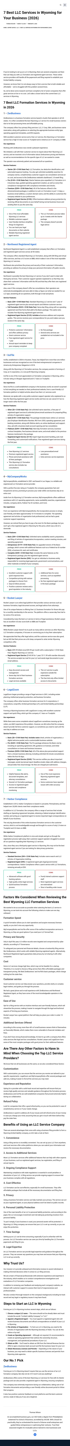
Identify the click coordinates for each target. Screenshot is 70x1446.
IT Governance (24, 944)
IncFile (10, 355)
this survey (17, 1027)
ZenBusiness (14, 113)
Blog (51, 1443)
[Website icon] (35, 1434)
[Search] (60, 5)
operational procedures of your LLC (34, 1341)
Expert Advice (12, 27)
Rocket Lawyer (14, 598)
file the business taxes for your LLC (52, 1346)
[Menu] (65, 5)
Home (5, 27)
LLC (18, 27)
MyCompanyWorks (17, 476)
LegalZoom (13, 689)
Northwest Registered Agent (21, 244)
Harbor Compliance (17, 799)
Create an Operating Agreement (19, 1335)
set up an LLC (22, 72)
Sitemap (46, 1443)
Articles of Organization (16, 1330)
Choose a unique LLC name (18, 1313)
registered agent (50, 1319)
